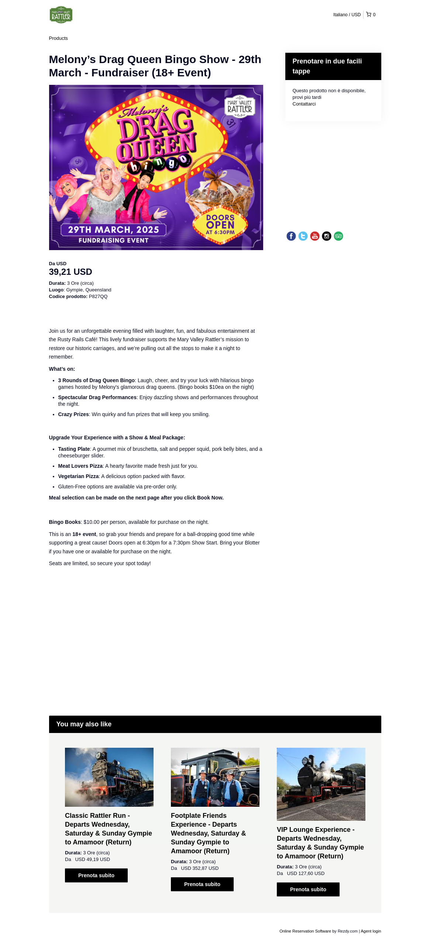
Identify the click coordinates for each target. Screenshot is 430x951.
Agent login (371, 931)
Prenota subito (96, 875)
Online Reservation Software (305, 931)
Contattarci (304, 104)
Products (58, 38)
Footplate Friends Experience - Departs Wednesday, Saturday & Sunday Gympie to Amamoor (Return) (208, 833)
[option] (109, 815)
